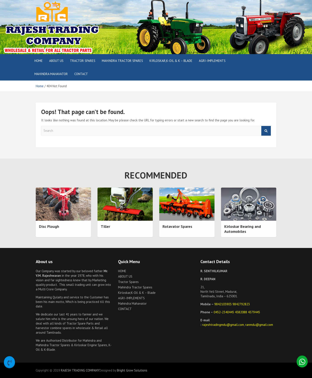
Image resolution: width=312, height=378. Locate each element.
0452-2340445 (224, 312)
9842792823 (241, 304)
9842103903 (223, 304)
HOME (38, 61)
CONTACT (81, 74)
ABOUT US (56, 61)
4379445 (254, 312)
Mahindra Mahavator (51, 74)
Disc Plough (49, 226)
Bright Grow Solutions (132, 370)
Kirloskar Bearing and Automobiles (242, 229)
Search (266, 131)
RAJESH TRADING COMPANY (80, 370)
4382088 (241, 312)
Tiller (105, 226)
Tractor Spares (82, 61)
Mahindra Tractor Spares (122, 61)
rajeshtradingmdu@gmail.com (223, 325)
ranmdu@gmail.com (259, 325)
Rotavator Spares (177, 226)
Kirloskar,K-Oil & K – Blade (171, 61)
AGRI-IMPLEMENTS (212, 61)
